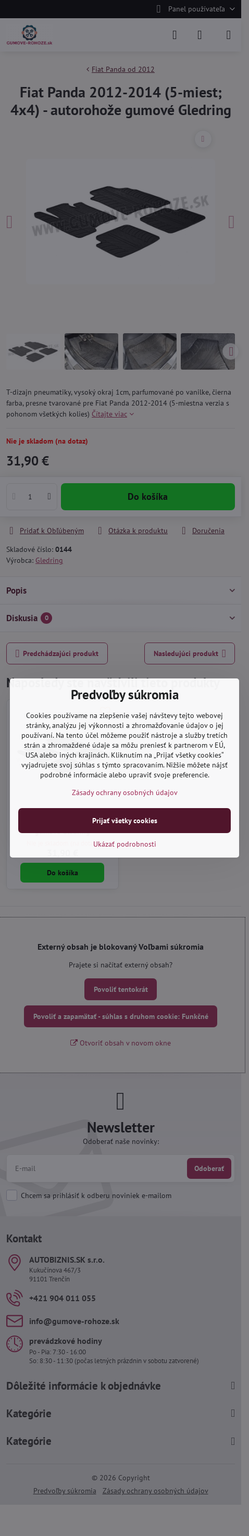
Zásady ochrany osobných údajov (125, 792)
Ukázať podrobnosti (124, 844)
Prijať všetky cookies (124, 820)
